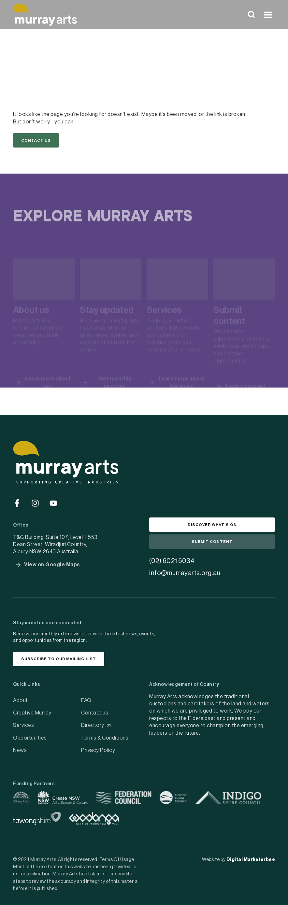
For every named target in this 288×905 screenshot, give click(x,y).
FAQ (86, 697)
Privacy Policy (98, 748)
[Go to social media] (17, 495)
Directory (92, 723)
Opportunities (30, 735)
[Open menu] (268, 14)
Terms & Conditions (104, 735)
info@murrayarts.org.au (184, 569)
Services (23, 723)
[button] (36, 141)
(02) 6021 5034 (171, 557)
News (20, 748)
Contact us (94, 710)
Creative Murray (32, 710)
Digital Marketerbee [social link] (250, 857)
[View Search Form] (251, 15)
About (20, 697)
